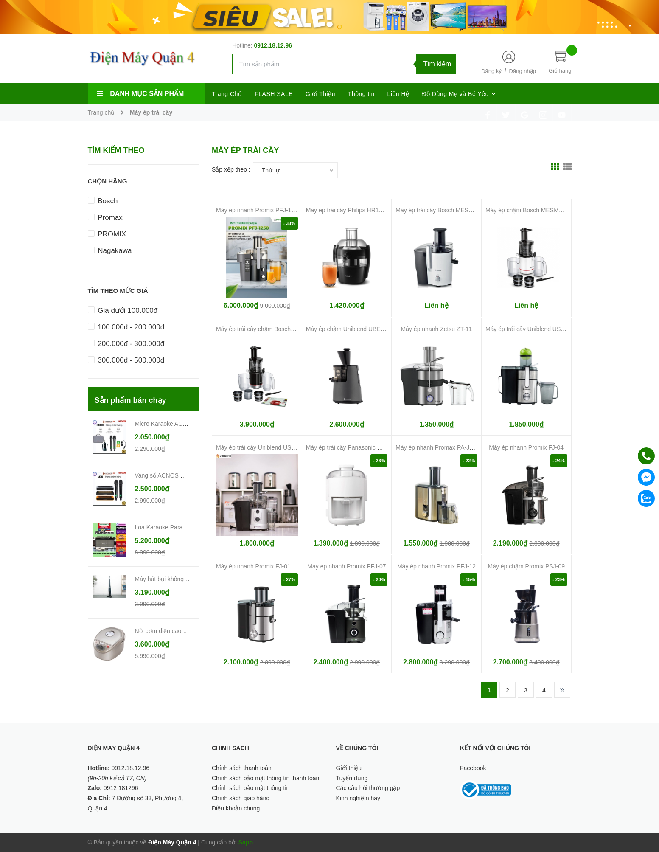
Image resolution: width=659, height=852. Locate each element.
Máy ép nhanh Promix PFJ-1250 (258, 210)
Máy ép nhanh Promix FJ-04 (526, 447)
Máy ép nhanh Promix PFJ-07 (346, 566)
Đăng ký (491, 71)
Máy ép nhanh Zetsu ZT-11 (436, 329)
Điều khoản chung (236, 808)
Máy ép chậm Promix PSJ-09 (526, 566)
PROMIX (107, 234)
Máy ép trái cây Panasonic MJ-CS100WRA (362, 447)
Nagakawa (110, 251)
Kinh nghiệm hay (358, 798)
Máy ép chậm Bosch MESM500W (530, 210)
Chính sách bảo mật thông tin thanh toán (265, 778)
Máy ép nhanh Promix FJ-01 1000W (263, 566)
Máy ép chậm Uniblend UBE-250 (349, 329)
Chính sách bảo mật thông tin (250, 788)
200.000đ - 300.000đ (126, 344)
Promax (105, 218)
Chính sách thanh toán (242, 768)
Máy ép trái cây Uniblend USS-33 (529, 329)
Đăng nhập (522, 71)
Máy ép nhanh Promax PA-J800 (437, 447)
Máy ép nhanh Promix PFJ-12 (436, 566)
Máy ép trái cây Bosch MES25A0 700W (447, 210)
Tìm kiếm (437, 63)
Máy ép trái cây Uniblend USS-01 (260, 447)
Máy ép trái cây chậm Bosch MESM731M (270, 329)
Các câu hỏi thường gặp (368, 788)
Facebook (473, 768)
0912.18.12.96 (273, 45)
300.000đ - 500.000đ (126, 360)
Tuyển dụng (352, 778)
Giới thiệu (349, 768)
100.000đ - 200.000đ (126, 327)
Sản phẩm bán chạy (130, 400)
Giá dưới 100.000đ (123, 311)
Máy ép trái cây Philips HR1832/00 (351, 210)
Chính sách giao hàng (240, 798)
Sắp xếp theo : (231, 169)
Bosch (103, 201)
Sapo (245, 842)
